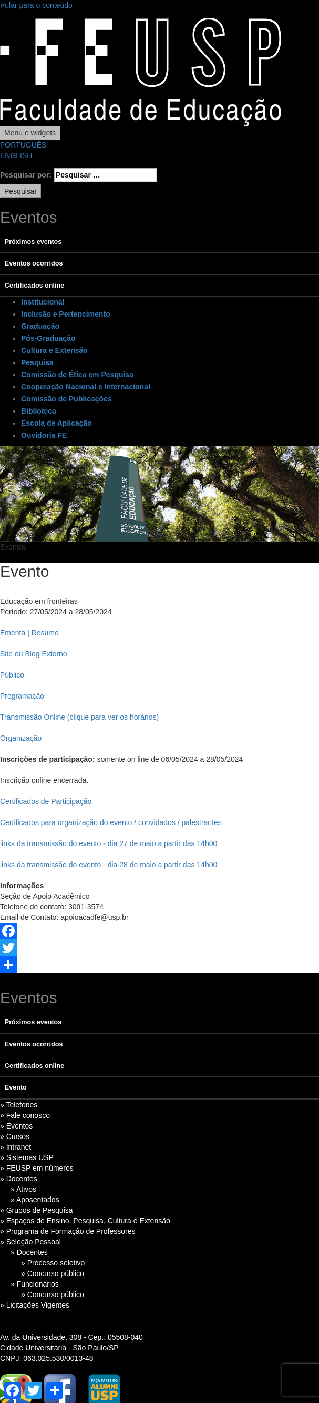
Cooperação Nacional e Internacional (85, 386)
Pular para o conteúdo (36, 5)
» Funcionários (35, 1284)
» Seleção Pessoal (30, 1242)
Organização (21, 738)
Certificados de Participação (45, 801)
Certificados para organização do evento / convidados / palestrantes (111, 822)
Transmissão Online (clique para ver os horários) (79, 717)
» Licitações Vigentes (34, 1305)
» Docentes (18, 1178)
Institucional (42, 302)
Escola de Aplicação (56, 423)
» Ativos (23, 1189)
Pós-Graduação (48, 338)
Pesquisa (37, 362)
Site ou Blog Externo (33, 654)
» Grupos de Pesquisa (36, 1210)
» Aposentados (35, 1199)
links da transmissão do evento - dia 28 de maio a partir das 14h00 (108, 864)
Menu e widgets (30, 133)
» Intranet (15, 1147)
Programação (22, 696)
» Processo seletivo (53, 1263)
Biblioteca (38, 411)
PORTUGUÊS (23, 145)
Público (12, 675)
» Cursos (14, 1136)
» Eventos (16, 1126)
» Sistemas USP (27, 1157)
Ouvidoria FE (44, 435)
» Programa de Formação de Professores (68, 1231)
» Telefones (18, 1105)
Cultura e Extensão (54, 350)
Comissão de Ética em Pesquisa (77, 374)
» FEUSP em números (37, 1168)
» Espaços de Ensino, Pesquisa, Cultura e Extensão (85, 1220)
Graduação (40, 326)
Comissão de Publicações (66, 399)
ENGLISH (16, 155)
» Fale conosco (25, 1115)
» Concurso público (52, 1273)
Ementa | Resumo (29, 633)
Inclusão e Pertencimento (65, 314)
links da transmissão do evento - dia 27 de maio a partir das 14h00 (108, 843)
